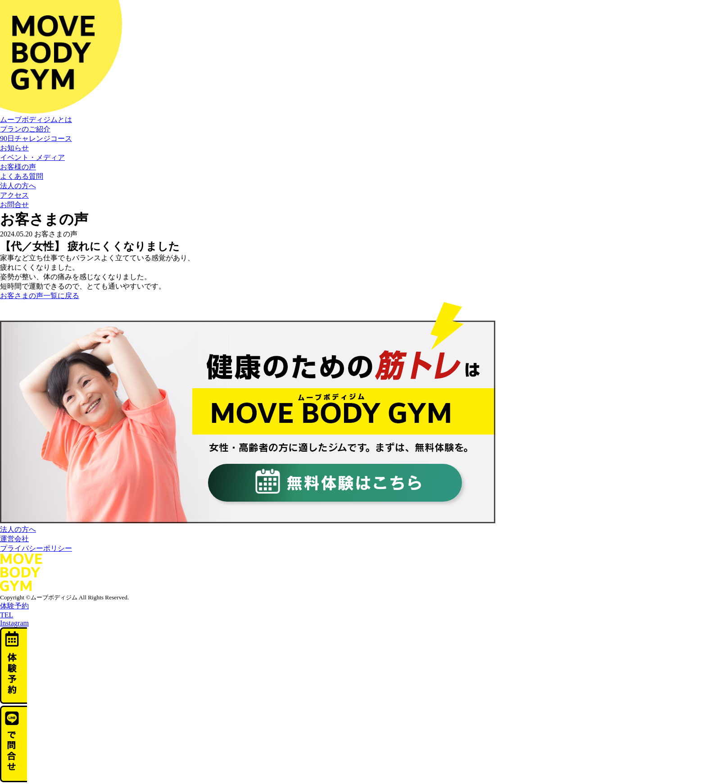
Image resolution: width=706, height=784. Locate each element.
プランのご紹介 (25, 129)
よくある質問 (21, 176)
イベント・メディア (32, 157)
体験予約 (14, 606)
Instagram (14, 623)
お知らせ (14, 148)
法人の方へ (18, 186)
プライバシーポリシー (36, 548)
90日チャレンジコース (36, 138)
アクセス (14, 195)
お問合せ (14, 204)
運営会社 (14, 539)
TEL (6, 615)
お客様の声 (18, 167)
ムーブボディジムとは (36, 119)
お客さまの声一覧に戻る (39, 295)
